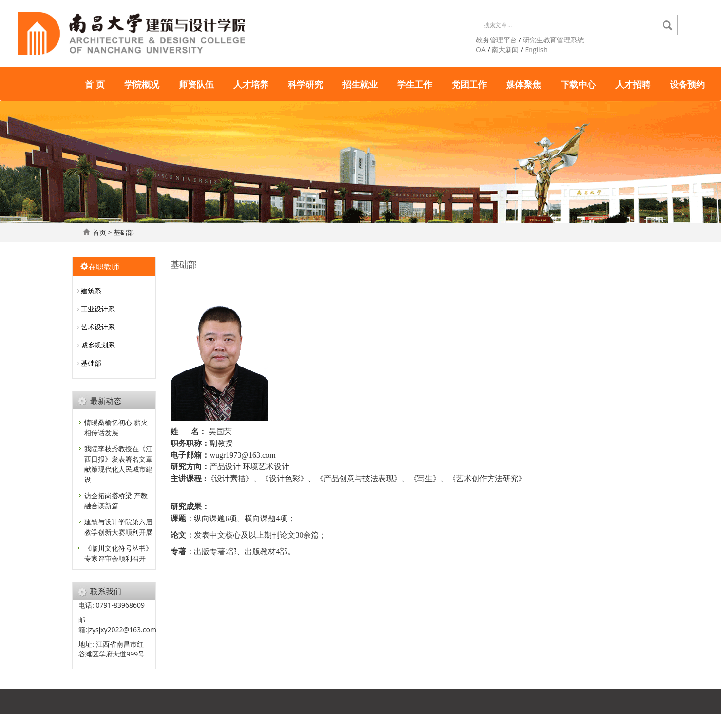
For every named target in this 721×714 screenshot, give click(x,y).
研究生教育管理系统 (553, 39)
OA (481, 49)
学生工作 (414, 83)
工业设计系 (98, 308)
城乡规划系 (98, 344)
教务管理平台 (496, 39)
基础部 (124, 232)
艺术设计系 (98, 326)
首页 (99, 232)
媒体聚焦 (523, 83)
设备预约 (687, 83)
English (536, 49)
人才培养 (250, 83)
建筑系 (91, 290)
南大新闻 (505, 49)
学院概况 (141, 83)
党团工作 (469, 83)
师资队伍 (196, 83)
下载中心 (578, 83)
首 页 (95, 83)
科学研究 (305, 83)
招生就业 (360, 83)
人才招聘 (632, 83)
